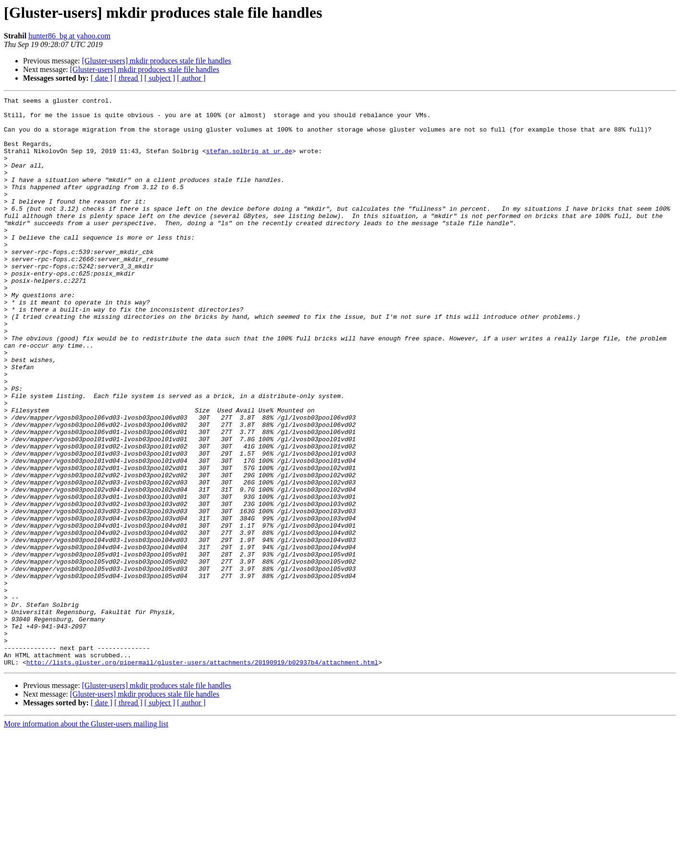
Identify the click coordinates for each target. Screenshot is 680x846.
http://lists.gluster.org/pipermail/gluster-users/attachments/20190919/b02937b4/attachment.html (202, 776)
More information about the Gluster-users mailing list (86, 838)
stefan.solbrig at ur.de (249, 162)
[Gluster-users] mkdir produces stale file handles (156, 61)
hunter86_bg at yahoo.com (69, 36)
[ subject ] (159, 78)
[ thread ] (128, 78)
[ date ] (101, 78)
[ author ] (191, 78)
